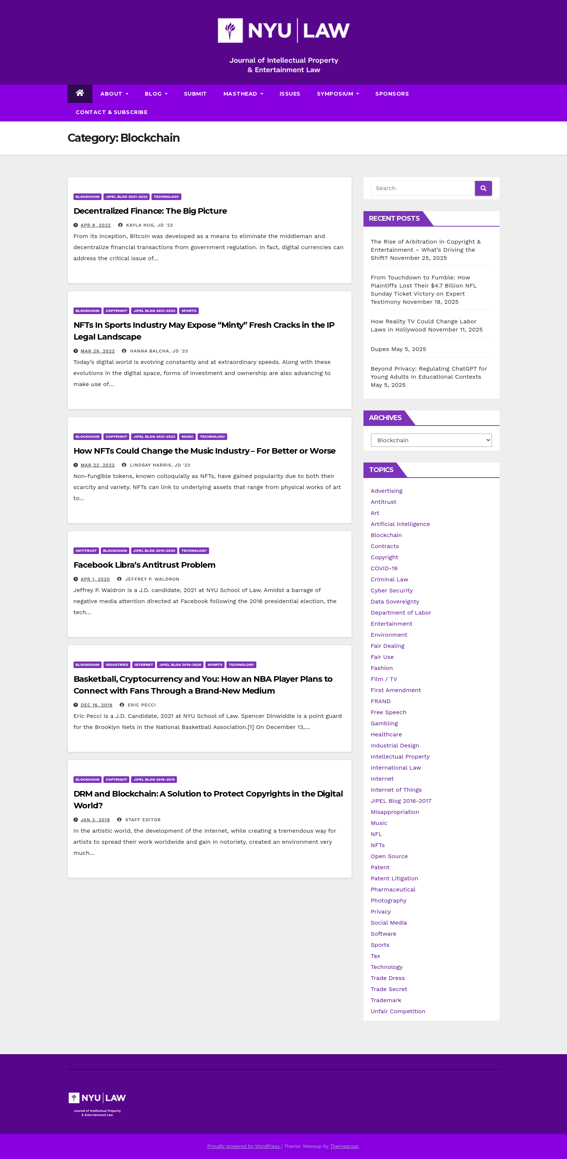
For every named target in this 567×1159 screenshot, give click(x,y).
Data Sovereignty (395, 601)
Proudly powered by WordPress (244, 1146)
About (114, 93)
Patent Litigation (395, 878)
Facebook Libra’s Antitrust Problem (145, 565)
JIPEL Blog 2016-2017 (401, 800)
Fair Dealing (387, 645)
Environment (389, 634)
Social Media (389, 922)
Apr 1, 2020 (95, 579)
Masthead (243, 93)
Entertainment (392, 623)
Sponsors (392, 93)
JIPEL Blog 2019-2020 (154, 550)
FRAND (381, 701)
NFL (376, 834)
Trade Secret (389, 989)
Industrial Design (395, 745)
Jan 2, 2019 (95, 819)
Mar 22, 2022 (98, 465)
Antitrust (86, 550)
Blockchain (88, 197)
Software (384, 933)
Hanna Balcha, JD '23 (155, 351)
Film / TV (384, 678)
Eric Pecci (138, 705)
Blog (156, 93)
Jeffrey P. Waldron (148, 579)
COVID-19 (384, 568)
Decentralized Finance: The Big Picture (150, 211)
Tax (375, 955)
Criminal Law (390, 579)
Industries (117, 665)
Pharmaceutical (393, 889)
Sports (188, 311)
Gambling (384, 723)
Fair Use (382, 656)
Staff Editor (139, 819)
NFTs (378, 845)
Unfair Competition (398, 1011)
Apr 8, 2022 (96, 225)
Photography (389, 900)
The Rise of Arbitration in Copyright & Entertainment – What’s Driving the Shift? (426, 249)
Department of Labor (401, 612)
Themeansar (344, 1146)
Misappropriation (395, 811)
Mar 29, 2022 (98, 351)
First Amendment (396, 690)
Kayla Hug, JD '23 (145, 225)
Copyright (116, 311)
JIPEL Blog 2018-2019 (154, 779)
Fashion (382, 667)
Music (187, 436)
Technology (166, 197)
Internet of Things (396, 789)
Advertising (387, 490)
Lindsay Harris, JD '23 (156, 465)
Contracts (385, 546)
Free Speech (389, 712)
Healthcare (386, 734)
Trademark (386, 1000)
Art (375, 512)
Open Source (389, 856)
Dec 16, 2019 (96, 705)
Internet (143, 665)
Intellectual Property (400, 756)
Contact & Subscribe (112, 112)
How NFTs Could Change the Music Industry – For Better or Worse (205, 451)
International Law (396, 767)
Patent (380, 867)
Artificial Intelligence (400, 523)
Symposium (338, 93)
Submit (195, 93)
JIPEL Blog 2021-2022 (126, 197)
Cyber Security (392, 590)
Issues (290, 93)
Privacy (381, 911)
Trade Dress (388, 977)
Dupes (380, 348)
